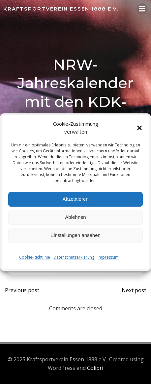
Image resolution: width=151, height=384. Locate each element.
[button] (139, 127)
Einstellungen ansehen (75, 235)
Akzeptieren (75, 199)
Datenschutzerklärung (73, 257)
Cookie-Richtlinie (34, 257)
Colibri (95, 367)
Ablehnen (75, 217)
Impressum (108, 257)
